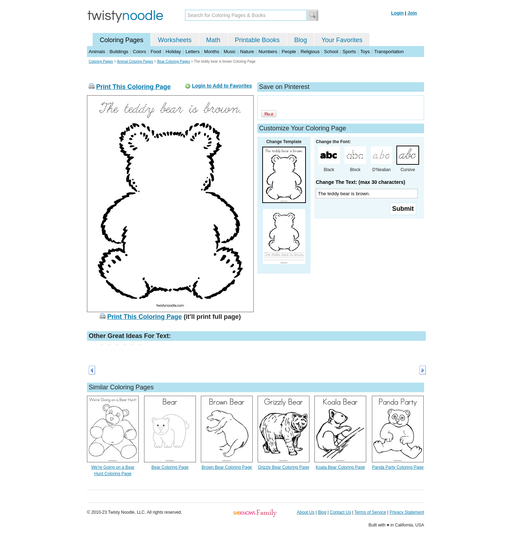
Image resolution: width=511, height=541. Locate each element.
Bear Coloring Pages (173, 61)
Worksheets (175, 40)
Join (412, 13)
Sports (349, 51)
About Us (305, 512)
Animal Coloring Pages (135, 61)
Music (230, 51)
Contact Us (340, 512)
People (289, 51)
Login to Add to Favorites (222, 86)
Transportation (388, 51)
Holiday (173, 51)
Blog (300, 40)
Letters (193, 51)
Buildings (119, 51)
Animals (97, 51)
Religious (310, 51)
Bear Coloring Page (170, 467)
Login (397, 13)
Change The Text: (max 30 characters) (360, 182)
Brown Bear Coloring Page (227, 467)
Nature (247, 51)
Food (155, 51)
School (331, 51)
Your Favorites (342, 40)
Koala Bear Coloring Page (340, 467)
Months (211, 51)
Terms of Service (370, 512)
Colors (139, 51)
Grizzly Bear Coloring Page (283, 467)
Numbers (267, 51)
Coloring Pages (121, 40)
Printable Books (257, 40)
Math (213, 40)
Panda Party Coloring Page (397, 467)
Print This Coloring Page (133, 86)
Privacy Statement (407, 512)
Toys (365, 51)
